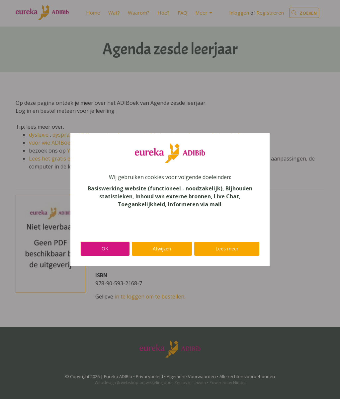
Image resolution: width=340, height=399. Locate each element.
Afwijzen (162, 248)
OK (105, 248)
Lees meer (226, 248)
